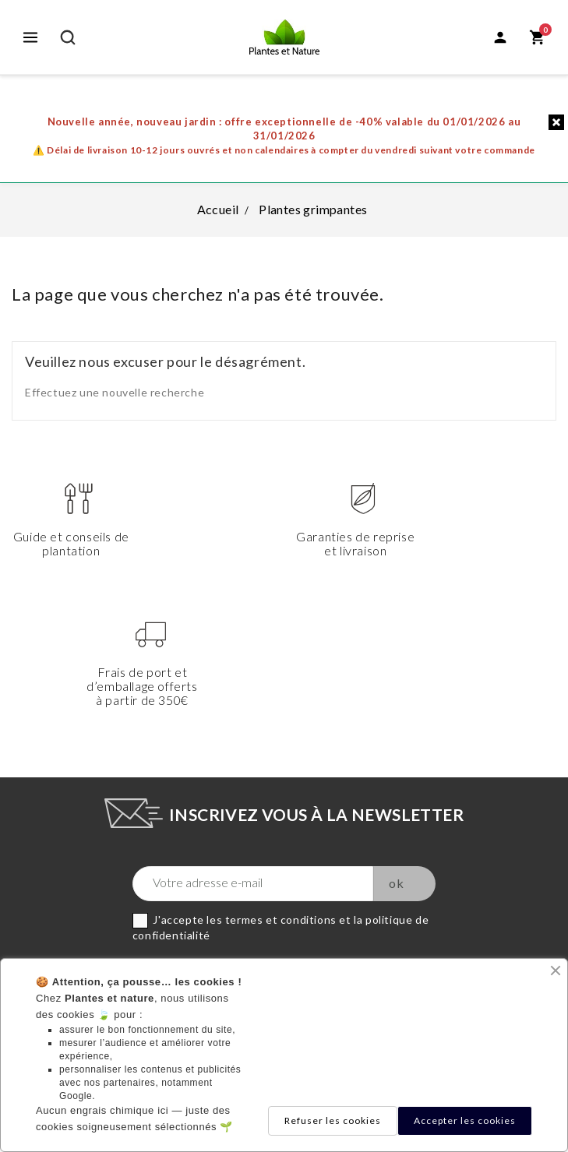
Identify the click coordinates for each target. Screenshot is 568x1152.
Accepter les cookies (465, 1120)
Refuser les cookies (332, 1120)
